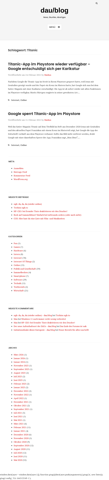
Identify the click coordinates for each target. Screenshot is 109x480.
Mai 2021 (18, 420)
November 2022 (21, 394)
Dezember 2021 (21, 401)
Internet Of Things (23, 261)
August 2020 (20, 449)
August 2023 (20, 372)
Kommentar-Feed (22, 175)
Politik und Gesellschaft (25, 268)
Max (16, 319)
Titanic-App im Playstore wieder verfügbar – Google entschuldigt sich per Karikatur (49, 66)
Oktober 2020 (20, 441)
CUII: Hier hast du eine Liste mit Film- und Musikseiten (39, 218)
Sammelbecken (21, 272)
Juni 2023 (18, 380)
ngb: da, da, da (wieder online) (28, 204)
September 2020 (21, 445)
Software (18, 279)
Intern (17, 254)
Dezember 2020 (21, 434)
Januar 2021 (19, 431)
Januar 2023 (19, 387)
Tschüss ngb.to (21, 207)
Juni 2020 (18, 456)
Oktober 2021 (20, 405)
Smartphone (19, 276)
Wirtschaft (19, 290)
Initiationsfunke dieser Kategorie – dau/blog (34, 329)
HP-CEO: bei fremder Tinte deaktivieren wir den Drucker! (40, 211)
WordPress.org (21, 179)
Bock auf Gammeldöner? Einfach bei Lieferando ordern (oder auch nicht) (47, 214)
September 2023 (21, 369)
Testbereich (19, 286)
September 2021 (21, 409)
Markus (47, 74)
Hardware (18, 250)
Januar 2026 (19, 358)
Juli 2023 (18, 376)
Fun (15, 243)
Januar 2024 (19, 361)
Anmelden (18, 168)
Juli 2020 (18, 452)
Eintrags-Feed (20, 172)
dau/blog (55, 10)
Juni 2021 (18, 416)
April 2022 (19, 398)
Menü (52, 27)
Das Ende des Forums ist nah (73, 326)
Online (23, 100)
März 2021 (19, 423)
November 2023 (21, 365)
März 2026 (19, 354)
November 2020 (21, 438)
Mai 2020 (18, 460)
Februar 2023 (20, 383)
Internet (15, 100)
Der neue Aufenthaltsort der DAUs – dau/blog (35, 326)
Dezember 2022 (21, 391)
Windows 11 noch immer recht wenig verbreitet (43, 319)
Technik (17, 283)
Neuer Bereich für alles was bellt (74, 329)
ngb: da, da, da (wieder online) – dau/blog (33, 315)
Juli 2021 (18, 412)
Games (17, 247)
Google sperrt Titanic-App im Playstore (44, 113)
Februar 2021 (20, 427)
